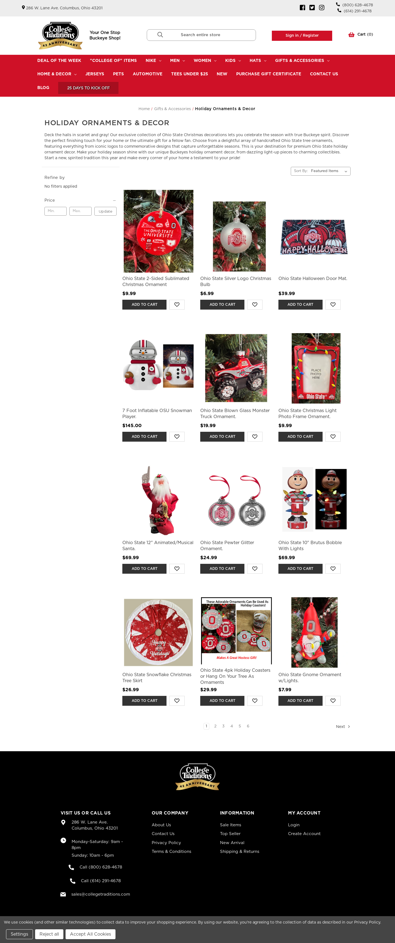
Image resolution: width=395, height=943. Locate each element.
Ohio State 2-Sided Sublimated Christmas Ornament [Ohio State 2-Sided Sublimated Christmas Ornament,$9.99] (155, 281)
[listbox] (330, 171)
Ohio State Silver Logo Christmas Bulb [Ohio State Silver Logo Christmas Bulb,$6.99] (235, 281)
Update (105, 211)
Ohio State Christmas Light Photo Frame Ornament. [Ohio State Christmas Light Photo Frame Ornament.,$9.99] (307, 413)
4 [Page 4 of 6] (231, 726)
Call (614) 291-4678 (101, 881)
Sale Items (230, 825)
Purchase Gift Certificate (268, 74)
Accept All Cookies (90, 934)
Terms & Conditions (171, 852)
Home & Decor (57, 74)
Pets (118, 74)
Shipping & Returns (239, 852)
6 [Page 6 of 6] (248, 726)
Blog (43, 88)
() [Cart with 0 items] (360, 35)
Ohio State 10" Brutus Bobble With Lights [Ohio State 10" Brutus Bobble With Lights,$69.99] (310, 546)
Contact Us (324, 74)
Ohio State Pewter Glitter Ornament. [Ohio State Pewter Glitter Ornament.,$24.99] (227, 546)
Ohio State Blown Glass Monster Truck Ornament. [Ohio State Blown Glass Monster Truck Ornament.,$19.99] (235, 413)
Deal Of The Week (59, 61)
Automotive (147, 74)
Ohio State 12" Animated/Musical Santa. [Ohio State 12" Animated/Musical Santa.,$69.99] (157, 546)
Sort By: (301, 171)
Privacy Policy (166, 843)
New (222, 74)
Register (310, 36)
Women (205, 61)
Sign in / (294, 36)
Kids (233, 61)
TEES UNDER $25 (189, 74)
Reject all (49, 934)
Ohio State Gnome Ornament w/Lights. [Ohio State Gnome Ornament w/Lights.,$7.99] (309, 678)
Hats (258, 61)
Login (294, 825)
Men (177, 61)
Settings (19, 934)
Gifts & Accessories (302, 61)
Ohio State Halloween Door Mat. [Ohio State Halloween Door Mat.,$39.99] (312, 278)
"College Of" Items (113, 61)
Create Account (304, 834)
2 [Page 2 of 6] (215, 726)
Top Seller (230, 834)
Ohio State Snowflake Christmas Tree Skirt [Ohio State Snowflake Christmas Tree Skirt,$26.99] (156, 678)
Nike (153, 61)
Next (343, 726)
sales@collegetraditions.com (100, 894)
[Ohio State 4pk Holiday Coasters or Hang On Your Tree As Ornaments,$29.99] (236, 632)
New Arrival (232, 843)
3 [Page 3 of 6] (223, 726)
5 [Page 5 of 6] (240, 726)
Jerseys (94, 74)
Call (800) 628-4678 (101, 867)
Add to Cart (144, 305)
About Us (161, 825)
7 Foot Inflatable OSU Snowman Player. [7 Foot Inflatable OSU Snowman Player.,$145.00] (157, 413)
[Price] (80, 200)
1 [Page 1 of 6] (206, 726)
